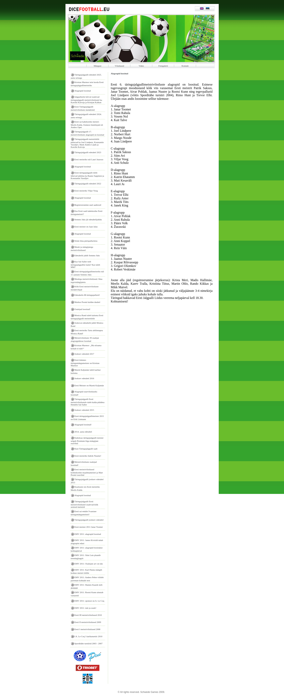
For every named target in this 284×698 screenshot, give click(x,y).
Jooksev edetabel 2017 (84, 354)
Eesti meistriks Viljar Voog (86, 190)
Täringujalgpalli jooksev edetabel (89, 520)
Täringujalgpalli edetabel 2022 (88, 183)
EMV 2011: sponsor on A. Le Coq (89, 601)
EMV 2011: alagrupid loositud (88, 534)
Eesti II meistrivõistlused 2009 (88, 622)
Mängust (97, 66)
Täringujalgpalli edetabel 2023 (88, 152)
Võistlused (119, 66)
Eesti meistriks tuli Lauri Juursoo (89, 159)
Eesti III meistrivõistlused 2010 (88, 615)
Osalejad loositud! (82, 309)
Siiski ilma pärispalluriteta (86, 241)
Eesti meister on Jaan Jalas (86, 226)
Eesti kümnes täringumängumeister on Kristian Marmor (85, 363)
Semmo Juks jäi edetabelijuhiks (88, 219)
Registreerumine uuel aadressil (88, 205)
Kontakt (185, 66)
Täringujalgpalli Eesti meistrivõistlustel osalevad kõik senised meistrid (84, 504)
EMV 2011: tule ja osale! (85, 608)
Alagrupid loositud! (83, 424)
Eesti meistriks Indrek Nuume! (88, 456)
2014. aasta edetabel (83, 431)
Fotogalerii (163, 66)
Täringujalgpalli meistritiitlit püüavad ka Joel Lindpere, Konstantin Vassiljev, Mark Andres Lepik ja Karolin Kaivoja (87, 143)
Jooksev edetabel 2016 (84, 378)
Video (141, 66)
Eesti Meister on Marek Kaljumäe (89, 385)
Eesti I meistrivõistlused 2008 (87, 629)
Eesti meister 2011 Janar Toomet (89, 527)
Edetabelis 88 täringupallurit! (87, 295)
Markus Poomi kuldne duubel (87, 302)
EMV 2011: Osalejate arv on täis (89, 563)
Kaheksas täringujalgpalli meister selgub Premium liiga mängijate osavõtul (87, 441)
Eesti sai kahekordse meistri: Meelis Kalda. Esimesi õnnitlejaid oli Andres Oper (87, 124)
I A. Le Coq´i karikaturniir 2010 (88, 636)
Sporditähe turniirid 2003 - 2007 (89, 643)
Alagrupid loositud (83, 90)
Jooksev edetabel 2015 (84, 410)
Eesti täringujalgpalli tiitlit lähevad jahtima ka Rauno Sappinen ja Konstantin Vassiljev (87, 175)
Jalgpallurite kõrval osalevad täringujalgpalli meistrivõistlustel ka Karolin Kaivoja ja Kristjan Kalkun (86, 100)
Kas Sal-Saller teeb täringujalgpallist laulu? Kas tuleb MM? (85, 264)
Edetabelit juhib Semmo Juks (87, 255)
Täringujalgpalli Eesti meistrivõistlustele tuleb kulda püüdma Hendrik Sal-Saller (88, 402)
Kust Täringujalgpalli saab (86, 448)
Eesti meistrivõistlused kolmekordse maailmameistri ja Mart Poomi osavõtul (87, 472)
